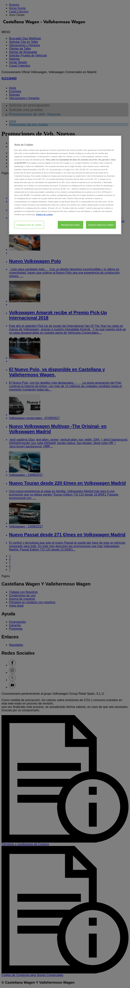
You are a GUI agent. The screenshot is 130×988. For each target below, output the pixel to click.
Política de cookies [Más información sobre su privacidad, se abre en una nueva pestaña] (44, 214)
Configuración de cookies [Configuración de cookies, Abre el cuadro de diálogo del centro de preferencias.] (29, 224)
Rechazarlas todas (70, 224)
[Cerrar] (116, 140)
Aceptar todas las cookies (101, 224)
